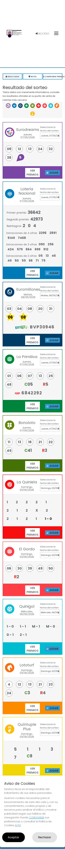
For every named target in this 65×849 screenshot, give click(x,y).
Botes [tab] (32, 76)
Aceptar (13, 837)
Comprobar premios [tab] (52, 76)
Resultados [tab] (12, 76)
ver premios (32, 172)
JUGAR (52, 173)
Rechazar (44, 837)
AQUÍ (18, 825)
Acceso (42, 33)
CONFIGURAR (36, 817)
